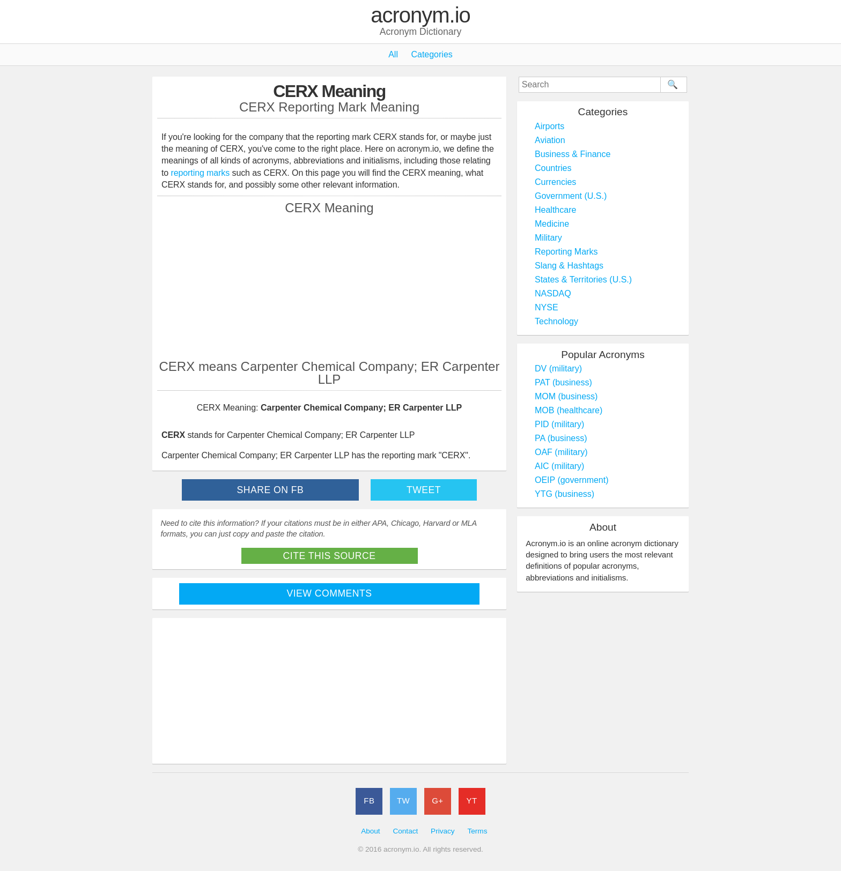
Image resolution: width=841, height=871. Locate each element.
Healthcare (555, 209)
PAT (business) (563, 382)
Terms (477, 831)
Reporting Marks (566, 251)
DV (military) (558, 368)
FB (369, 800)
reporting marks (200, 172)
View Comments (329, 593)
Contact (405, 831)
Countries (553, 168)
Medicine (552, 223)
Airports (549, 126)
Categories (431, 54)
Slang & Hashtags (569, 265)
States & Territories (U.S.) (583, 279)
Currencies (555, 182)
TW (403, 800)
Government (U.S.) (571, 195)
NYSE (546, 307)
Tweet (424, 490)
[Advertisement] (329, 287)
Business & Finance (572, 154)
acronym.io (420, 15)
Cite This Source (329, 555)
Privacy (443, 831)
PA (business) (561, 438)
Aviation (550, 140)
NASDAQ (553, 293)
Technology (556, 321)
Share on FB (270, 490)
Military (548, 237)
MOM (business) (566, 396)
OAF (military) (561, 452)
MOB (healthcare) (568, 410)
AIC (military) (559, 466)
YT (472, 800)
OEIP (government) (572, 480)
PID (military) (559, 424)
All (393, 54)
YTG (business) (564, 493)
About (370, 831)
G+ (437, 800)
